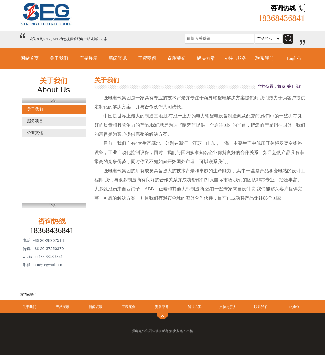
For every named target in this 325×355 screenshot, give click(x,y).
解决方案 (206, 58)
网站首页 (30, 58)
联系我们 (264, 58)
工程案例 (147, 58)
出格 (189, 331)
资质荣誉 (176, 58)
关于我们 (59, 58)
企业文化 (35, 133)
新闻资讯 (118, 58)
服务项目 (35, 121)
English (294, 58)
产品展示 (88, 58)
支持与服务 (235, 58)
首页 (281, 86)
